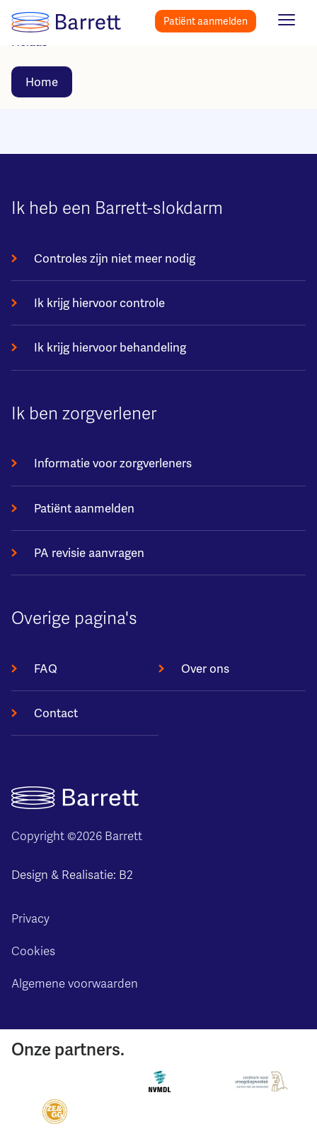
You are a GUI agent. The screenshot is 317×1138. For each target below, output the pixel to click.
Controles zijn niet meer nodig (114, 258)
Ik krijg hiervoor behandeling (110, 347)
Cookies (33, 951)
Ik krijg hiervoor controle (99, 303)
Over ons (205, 668)
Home (41, 82)
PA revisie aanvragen (89, 553)
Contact (56, 713)
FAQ (45, 668)
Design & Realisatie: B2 (72, 875)
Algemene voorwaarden (74, 983)
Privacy (30, 918)
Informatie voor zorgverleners (113, 463)
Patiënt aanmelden (205, 21)
